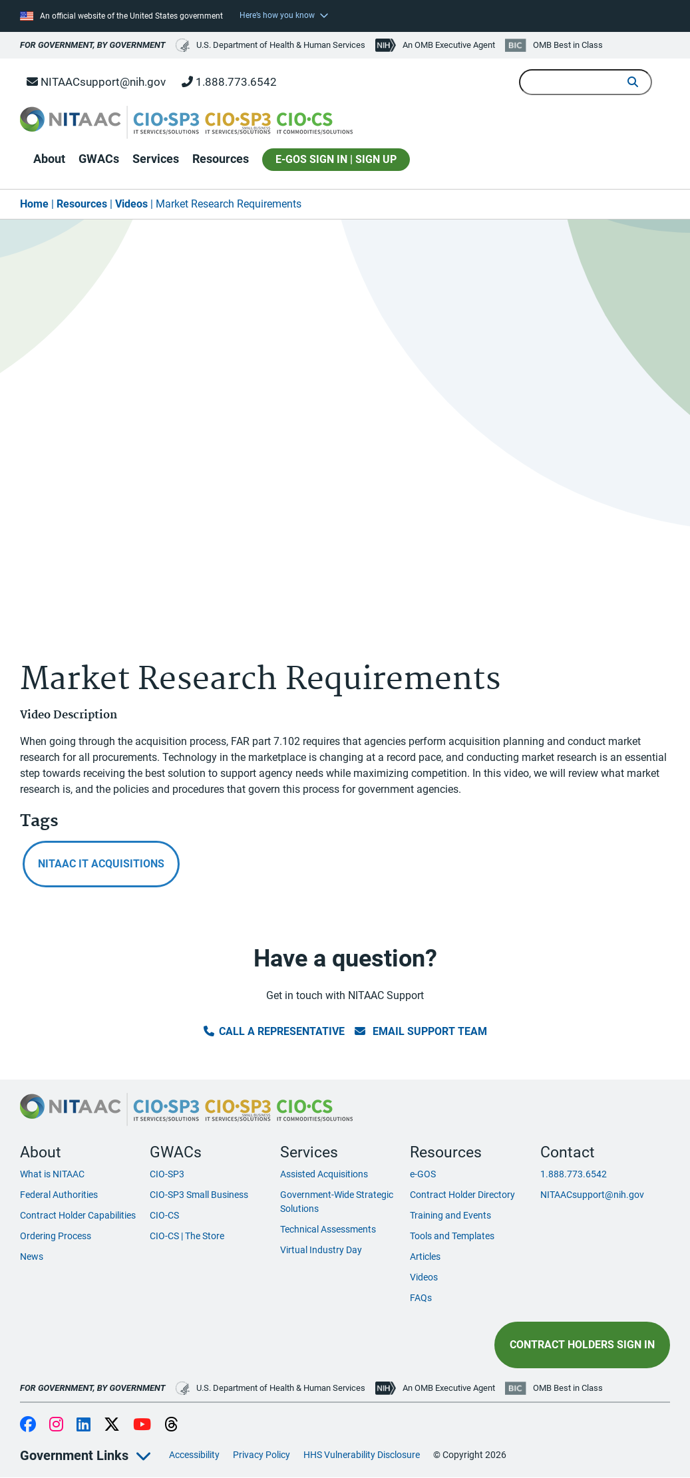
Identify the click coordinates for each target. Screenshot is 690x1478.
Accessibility (194, 1454)
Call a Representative (274, 1031)
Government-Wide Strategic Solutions (336, 1201)
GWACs (99, 159)
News (31, 1256)
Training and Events (450, 1215)
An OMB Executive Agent (449, 45)
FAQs (421, 1297)
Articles (425, 1256)
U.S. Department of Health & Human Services (270, 45)
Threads (171, 1425)
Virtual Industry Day (321, 1250)
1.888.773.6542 (229, 81)
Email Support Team (421, 1031)
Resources (220, 159)
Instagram (56, 1425)
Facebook (28, 1425)
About (49, 159)
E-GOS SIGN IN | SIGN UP (336, 159)
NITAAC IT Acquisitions (101, 863)
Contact (567, 1152)
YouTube (142, 1425)
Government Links (74, 1455)
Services (155, 159)
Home (34, 204)
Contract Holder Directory (462, 1194)
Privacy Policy (261, 1454)
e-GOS (423, 1174)
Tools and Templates (452, 1236)
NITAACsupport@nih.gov (96, 81)
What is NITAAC (52, 1174)
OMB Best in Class (568, 45)
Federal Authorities (59, 1194)
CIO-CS (164, 1215)
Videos (131, 204)
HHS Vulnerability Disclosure (361, 1454)
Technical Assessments (328, 1229)
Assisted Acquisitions (324, 1174)
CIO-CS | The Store (187, 1236)
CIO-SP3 (167, 1174)
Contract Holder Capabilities (78, 1215)
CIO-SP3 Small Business (199, 1194)
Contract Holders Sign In (582, 1344)
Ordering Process (55, 1236)
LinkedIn (83, 1425)
